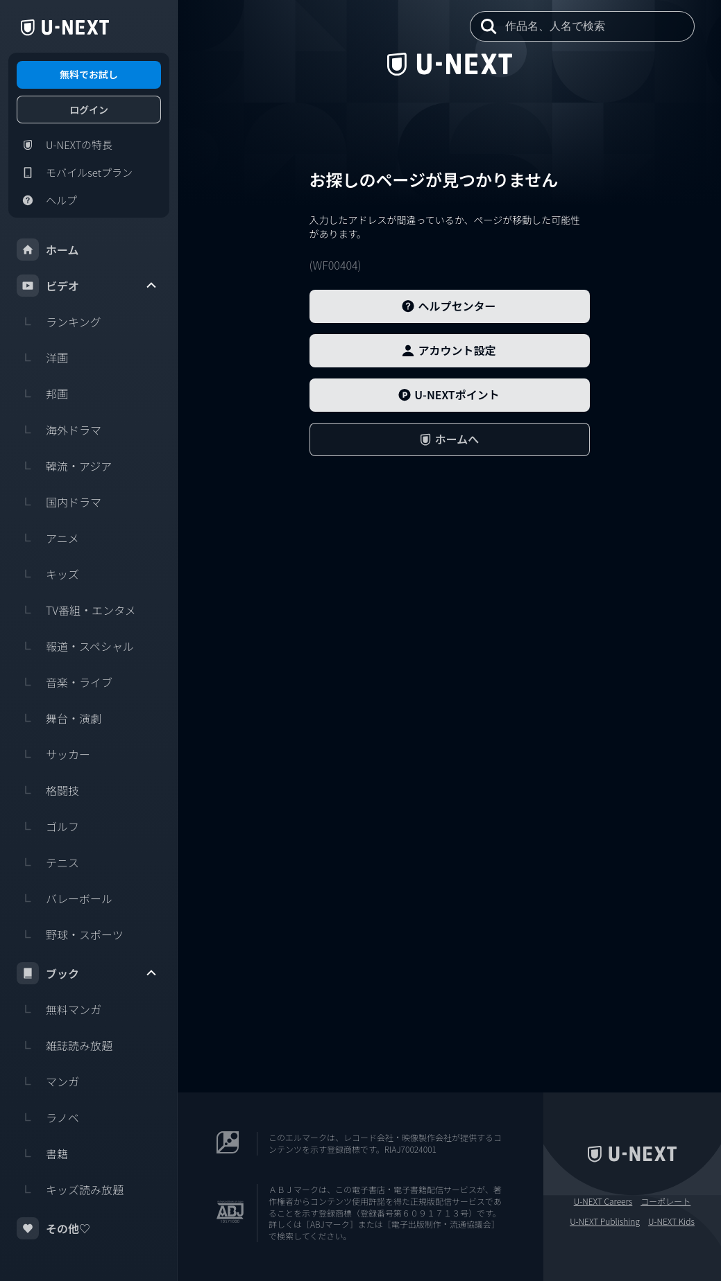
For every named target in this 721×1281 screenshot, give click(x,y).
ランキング (59, 322)
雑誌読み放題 (64, 1045)
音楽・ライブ (64, 682)
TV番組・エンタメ (76, 610)
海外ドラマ (59, 430)
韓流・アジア (64, 466)
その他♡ (53, 1228)
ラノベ (48, 1117)
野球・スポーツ (70, 934)
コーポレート (665, 1201)
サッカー (53, 754)
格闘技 (48, 790)
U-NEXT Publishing (605, 1221)
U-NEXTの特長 (64, 145)
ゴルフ (48, 826)
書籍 (42, 1153)
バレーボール (64, 898)
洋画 (42, 358)
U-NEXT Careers (603, 1201)
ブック (87, 973)
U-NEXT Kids (671, 1221)
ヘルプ (47, 200)
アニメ (48, 538)
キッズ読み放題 (70, 1189)
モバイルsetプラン (75, 173)
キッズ (48, 574)
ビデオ (87, 285)
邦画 (42, 394)
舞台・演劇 (59, 718)
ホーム (48, 249)
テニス (48, 862)
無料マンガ (59, 1009)
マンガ (48, 1081)
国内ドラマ (59, 502)
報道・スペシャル (75, 646)
